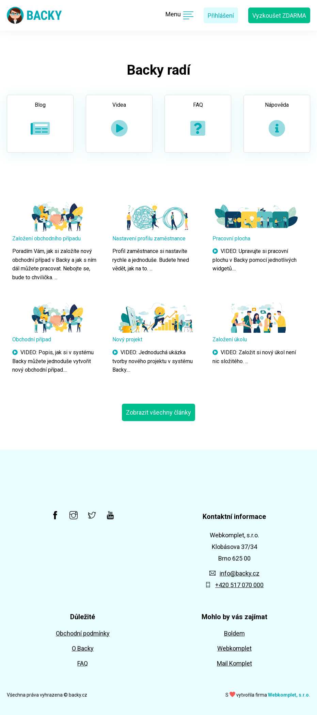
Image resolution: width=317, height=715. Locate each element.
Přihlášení (221, 15)
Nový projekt (127, 339)
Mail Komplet (234, 663)
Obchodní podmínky (83, 633)
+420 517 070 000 (234, 585)
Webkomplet (234, 648)
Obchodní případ (31, 339)
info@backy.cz (234, 573)
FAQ (82, 663)
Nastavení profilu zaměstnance (149, 238)
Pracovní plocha (231, 238)
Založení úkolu (229, 339)
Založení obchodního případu (46, 238)
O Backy (83, 648)
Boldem (234, 633)
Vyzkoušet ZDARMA (279, 15)
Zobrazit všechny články (158, 412)
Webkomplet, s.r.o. (289, 695)
